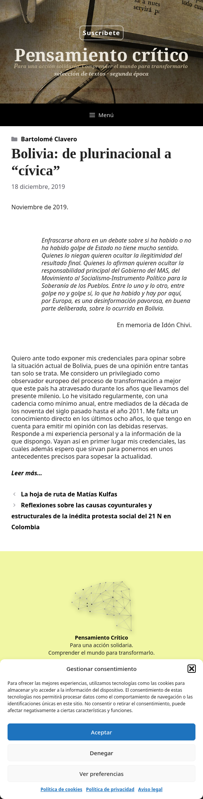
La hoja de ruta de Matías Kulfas (69, 494)
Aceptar (101, 732)
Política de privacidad (110, 789)
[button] (191, 668)
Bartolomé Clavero (49, 139)
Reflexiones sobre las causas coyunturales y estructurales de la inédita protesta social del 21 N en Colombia (91, 516)
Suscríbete (101, 32)
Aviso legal (150, 789)
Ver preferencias (101, 773)
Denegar (101, 753)
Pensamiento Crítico (101, 637)
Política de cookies (61, 789)
